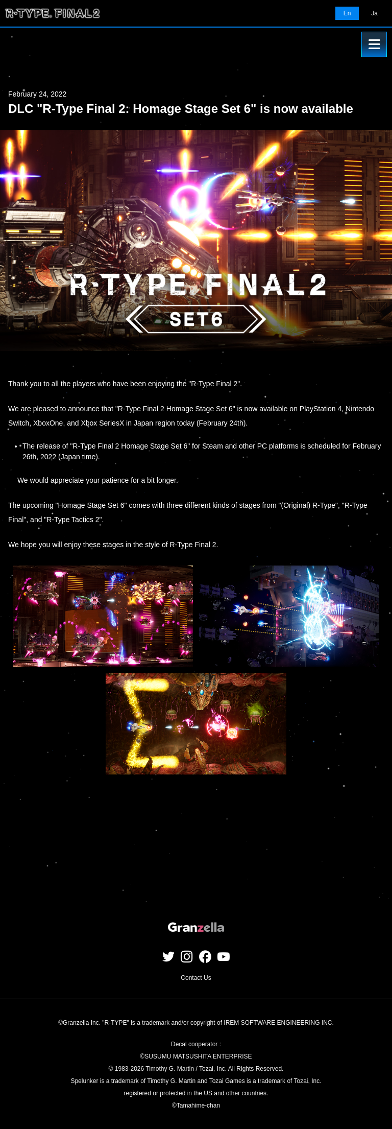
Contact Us (196, 977)
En (347, 13)
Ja (374, 13)
